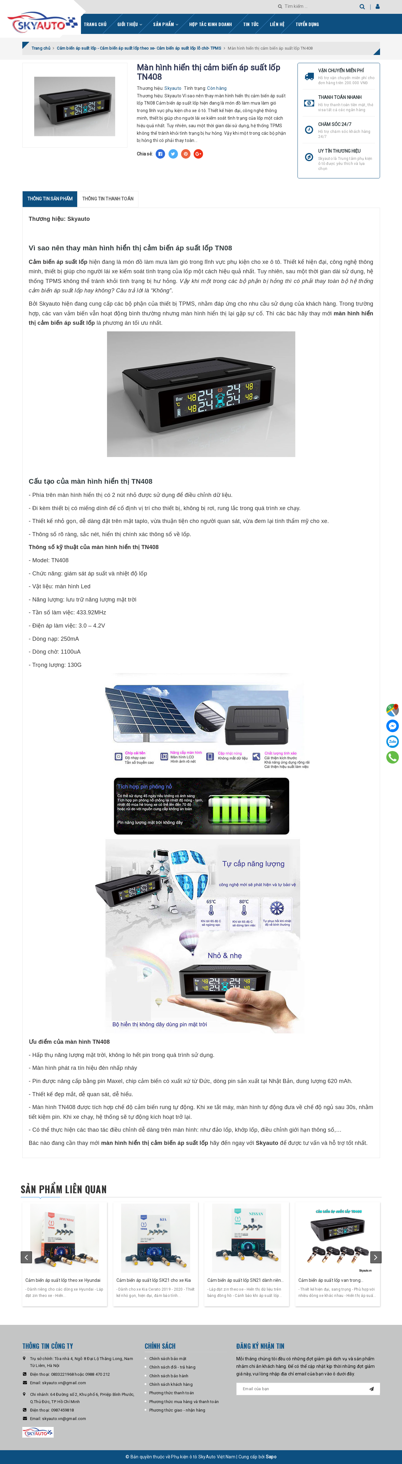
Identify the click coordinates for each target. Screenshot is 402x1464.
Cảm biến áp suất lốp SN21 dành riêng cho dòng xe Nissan (245, 1281)
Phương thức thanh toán (171, 1393)
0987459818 (62, 1410)
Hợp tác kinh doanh (210, 24)
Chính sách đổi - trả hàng (172, 1367)
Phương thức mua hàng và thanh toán (184, 1401)
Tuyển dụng (307, 24)
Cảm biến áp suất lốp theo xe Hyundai (63, 1280)
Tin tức (251, 24)
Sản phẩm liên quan (64, 1189)
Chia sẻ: (145, 153)
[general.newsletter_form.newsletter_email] (308, 1389)
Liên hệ (277, 24)
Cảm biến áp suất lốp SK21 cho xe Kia (153, 1280)
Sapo (271, 1456)
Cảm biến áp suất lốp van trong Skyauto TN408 (329, 1281)
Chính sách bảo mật (168, 1358)
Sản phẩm (165, 24)
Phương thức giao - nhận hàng (177, 1410)
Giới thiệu (129, 24)
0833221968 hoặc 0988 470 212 (80, 1374)
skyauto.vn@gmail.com (64, 1382)
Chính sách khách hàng (171, 1384)
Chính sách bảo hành (169, 1376)
